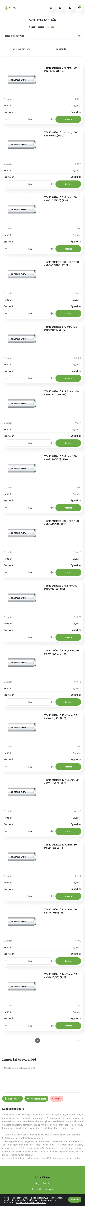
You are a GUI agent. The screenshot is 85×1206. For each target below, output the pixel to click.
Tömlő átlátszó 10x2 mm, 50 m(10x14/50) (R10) (60, 717)
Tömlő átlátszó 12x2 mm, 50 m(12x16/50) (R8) (60, 846)
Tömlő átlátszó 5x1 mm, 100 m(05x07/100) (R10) (60, 199)
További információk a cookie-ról (31, 1202)
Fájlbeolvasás (13, 1098)
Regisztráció (43, 1183)
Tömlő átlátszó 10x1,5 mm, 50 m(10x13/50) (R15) (61, 652)
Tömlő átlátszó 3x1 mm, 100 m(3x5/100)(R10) (60, 69)
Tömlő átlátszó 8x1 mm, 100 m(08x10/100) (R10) (60, 458)
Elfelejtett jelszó (42, 1189)
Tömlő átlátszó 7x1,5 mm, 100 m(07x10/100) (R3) (61, 393)
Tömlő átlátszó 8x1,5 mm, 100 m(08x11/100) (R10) (61, 522)
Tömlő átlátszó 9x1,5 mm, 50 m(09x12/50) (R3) (61, 587)
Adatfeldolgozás (36, 1098)
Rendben (75, 1199)
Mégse (57, 1098)
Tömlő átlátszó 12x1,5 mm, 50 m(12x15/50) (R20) (61, 781)
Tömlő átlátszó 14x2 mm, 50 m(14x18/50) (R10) (60, 976)
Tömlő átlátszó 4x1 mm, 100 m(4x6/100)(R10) (60, 134)
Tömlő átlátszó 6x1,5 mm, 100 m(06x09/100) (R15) (61, 263)
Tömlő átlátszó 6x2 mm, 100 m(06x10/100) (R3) (60, 328)
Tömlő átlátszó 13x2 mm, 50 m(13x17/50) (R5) (60, 911)
